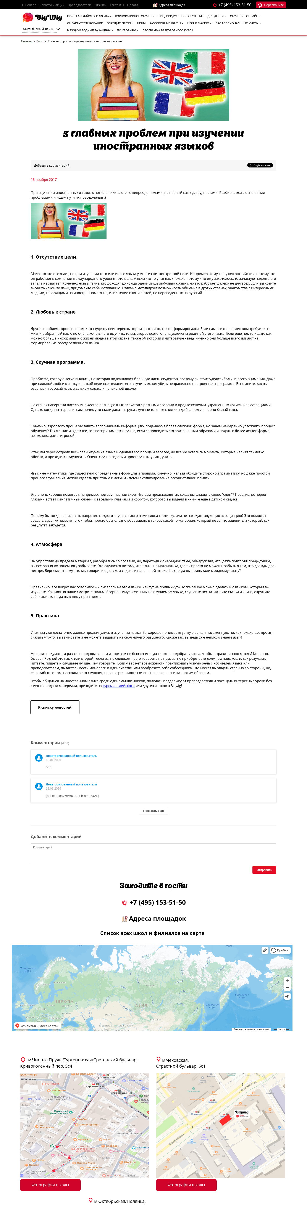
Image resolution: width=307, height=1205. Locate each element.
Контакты (117, 5)
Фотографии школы (50, 1184)
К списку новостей (55, 707)
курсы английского (119, 685)
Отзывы (100, 5)
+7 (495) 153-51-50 (234, 4)
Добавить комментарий (51, 165)
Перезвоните (271, 5)
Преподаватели (79, 5)
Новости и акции (52, 5)
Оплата (132, 5)
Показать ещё (153, 810)
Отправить (264, 870)
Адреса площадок (169, 5)
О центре (29, 5)
